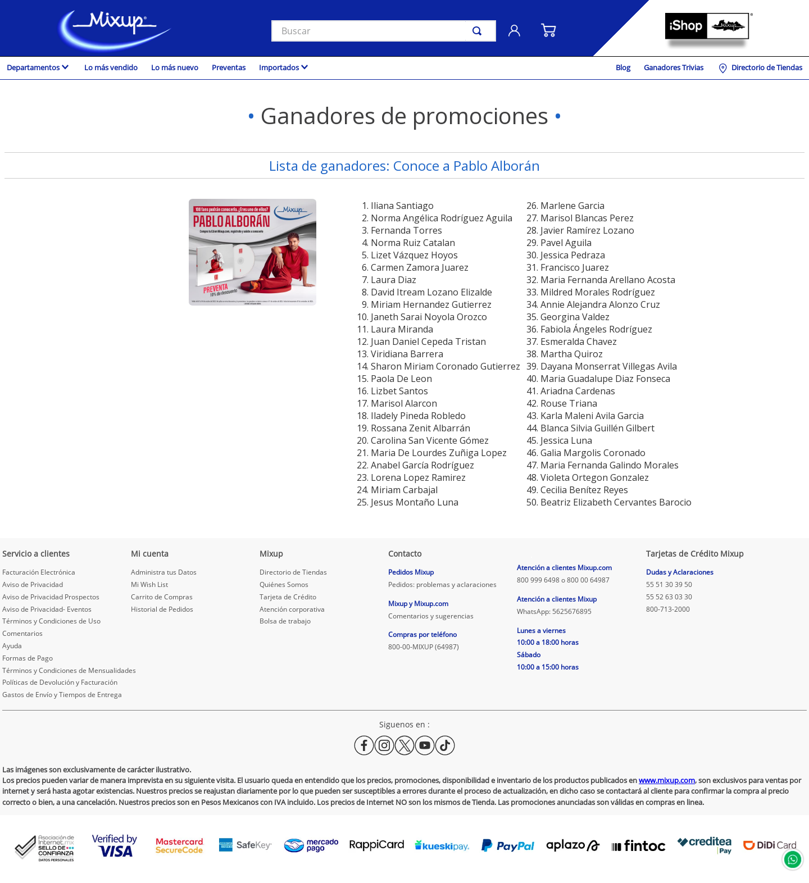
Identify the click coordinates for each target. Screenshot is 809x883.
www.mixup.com (667, 780)
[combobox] (383, 31)
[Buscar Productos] (479, 30)
